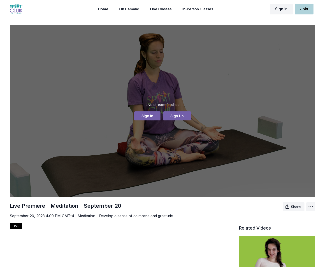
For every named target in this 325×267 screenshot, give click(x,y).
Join (304, 9)
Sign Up (177, 116)
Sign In (147, 116)
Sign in (281, 9)
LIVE (15, 226)
